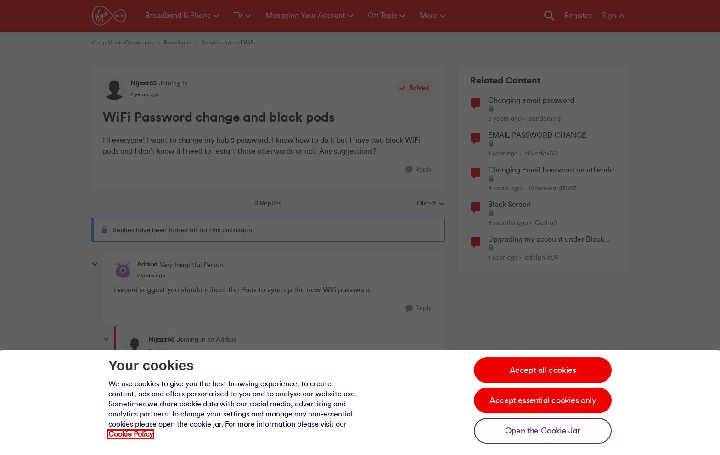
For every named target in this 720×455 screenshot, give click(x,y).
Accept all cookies (543, 370)
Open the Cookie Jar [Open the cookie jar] (542, 431)
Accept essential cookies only (542, 400)
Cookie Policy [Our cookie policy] (130, 434)
